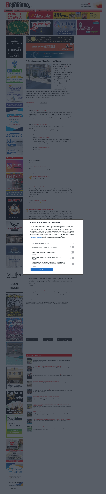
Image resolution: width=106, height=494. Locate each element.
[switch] (72, 247)
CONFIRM (42, 269)
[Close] (79, 222)
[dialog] (53, 247)
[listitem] (53, 243)
